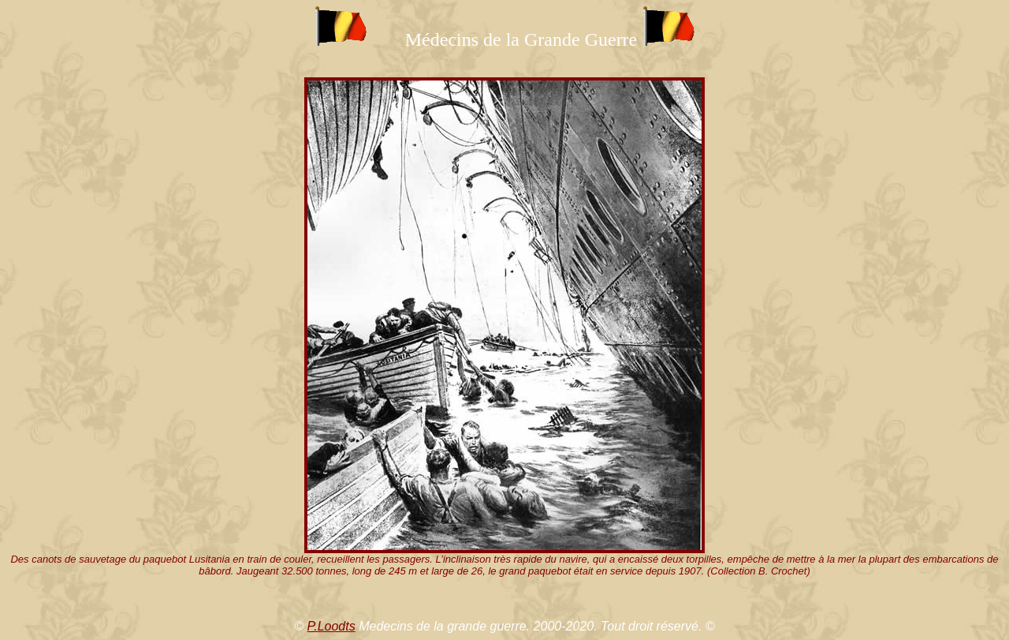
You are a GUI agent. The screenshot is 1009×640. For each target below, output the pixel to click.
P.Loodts (331, 626)
